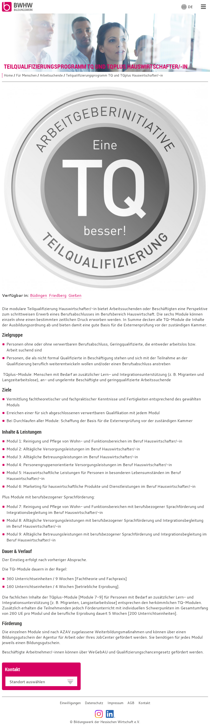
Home (8, 75)
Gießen (74, 295)
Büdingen (38, 295)
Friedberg (57, 295)
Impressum (115, 703)
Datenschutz (94, 703)
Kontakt (144, 703)
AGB (130, 703)
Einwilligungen (70, 703)
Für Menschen (26, 75)
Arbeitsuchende (51, 75)
